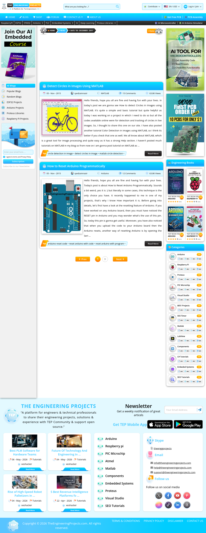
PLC (47, 23)
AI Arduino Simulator (191, 23)
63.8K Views (155, 93)
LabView (181, 336)
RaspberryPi (7, 23)
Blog (62, 30)
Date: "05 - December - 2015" (81, 30)
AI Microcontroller (165, 23)
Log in (191, 6)
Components (183, 346)
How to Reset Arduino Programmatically (76, 166)
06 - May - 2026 (18, 459)
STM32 (27, 23)
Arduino (38, 23)
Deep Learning (87, 23)
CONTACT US (195, 521)
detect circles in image (86, 153)
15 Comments (129, 93)
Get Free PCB (172, 17)
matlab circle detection (111, 153)
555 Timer (181, 315)
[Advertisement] (101, 57)
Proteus (180, 275)
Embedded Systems (62, 23)
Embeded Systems (185, 367)
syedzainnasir (80, 93)
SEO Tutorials (183, 377)
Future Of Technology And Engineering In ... (69, 452)
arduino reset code (57, 243)
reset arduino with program (110, 243)
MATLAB (105, 93)
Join (197, 6)
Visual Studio (183, 295)
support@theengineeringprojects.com (172, 472)
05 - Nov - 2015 (54, 93)
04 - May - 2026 (62, 459)
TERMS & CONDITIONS (126, 521)
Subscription (18, 161)
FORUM (53, 17)
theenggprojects (161, 448)
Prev (82, 259)
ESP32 (18, 23)
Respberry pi (110, 446)
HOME (10, 17)
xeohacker (25, 464)
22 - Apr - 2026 (62, 500)
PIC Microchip (183, 285)
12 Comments (129, 173)
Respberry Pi (183, 264)
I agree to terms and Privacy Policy (17, 157)
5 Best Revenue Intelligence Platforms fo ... (69, 493)
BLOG (24, 17)
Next (120, 259)
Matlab (180, 326)
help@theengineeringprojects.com (171, 467)
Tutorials (35, 459)
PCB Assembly (194, 17)
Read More (153, 153)
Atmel (105, 461)
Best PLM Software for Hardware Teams (25, 452)
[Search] (89, 6)
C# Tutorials (182, 356)
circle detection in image (60, 153)
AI (77, 23)
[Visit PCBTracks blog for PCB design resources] (185, 155)
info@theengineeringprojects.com (170, 462)
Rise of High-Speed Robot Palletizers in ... (25, 493)
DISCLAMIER (175, 521)
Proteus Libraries (106, 23)
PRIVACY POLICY (154, 521)
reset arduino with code (81, 243)
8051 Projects (183, 305)
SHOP (37, 17)
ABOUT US (94, 17)
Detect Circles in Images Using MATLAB (75, 86)
